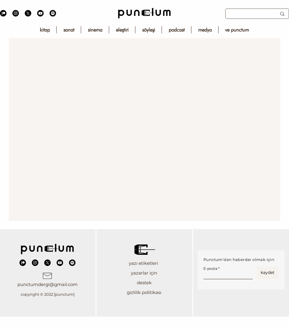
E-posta (210, 268)
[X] (28, 13)
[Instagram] (15, 13)
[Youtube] (40, 13)
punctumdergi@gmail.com (47, 284)
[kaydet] (267, 273)
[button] (144, 263)
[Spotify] (53, 13)
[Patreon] (3, 13)
